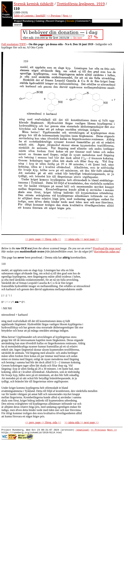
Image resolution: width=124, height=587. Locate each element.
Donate (70, 21)
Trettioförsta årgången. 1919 (81, 3)
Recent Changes (55, 21)
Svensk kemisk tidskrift (34, 3)
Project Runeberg (23, 21)
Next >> (67, 15)
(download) (82, 430)
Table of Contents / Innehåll (29, 15)
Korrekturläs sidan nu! (107, 251)
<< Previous (54, 15)
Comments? (83, 21)
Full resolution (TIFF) (13, 44)
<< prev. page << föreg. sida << (43, 239)
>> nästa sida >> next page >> (81, 239)
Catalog (40, 21)
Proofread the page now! (107, 248)
